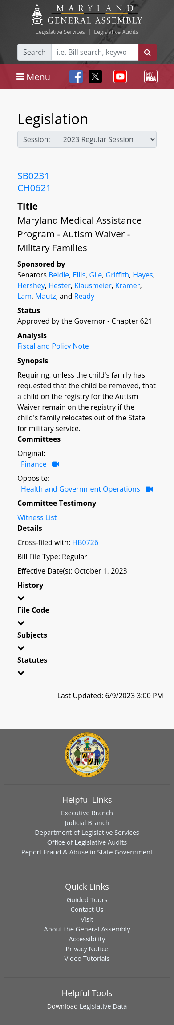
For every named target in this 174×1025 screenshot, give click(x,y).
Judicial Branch (87, 822)
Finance (33, 464)
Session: (36, 139)
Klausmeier (93, 285)
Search (34, 52)
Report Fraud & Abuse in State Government (87, 851)
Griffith (117, 275)
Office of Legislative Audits (87, 842)
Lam (24, 296)
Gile (95, 275)
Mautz (45, 296)
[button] (87, 599)
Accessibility (87, 938)
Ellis (79, 275)
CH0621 (34, 187)
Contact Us (86, 909)
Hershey (31, 285)
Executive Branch (87, 812)
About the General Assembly (87, 928)
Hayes (143, 275)
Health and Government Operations (80, 489)
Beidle (59, 275)
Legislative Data (103, 1005)
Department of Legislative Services (87, 832)
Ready (84, 296)
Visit (87, 919)
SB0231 (33, 175)
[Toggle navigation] (33, 76)
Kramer (127, 285)
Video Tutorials (87, 958)
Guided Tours (86, 899)
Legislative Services (60, 32)
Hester (60, 285)
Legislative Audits (116, 32)
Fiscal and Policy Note (53, 346)
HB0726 (85, 542)
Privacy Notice (86, 948)
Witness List (37, 517)
